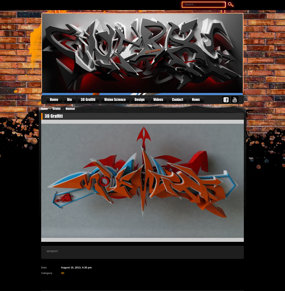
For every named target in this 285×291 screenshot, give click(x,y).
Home (44, 109)
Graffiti (57, 109)
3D (62, 273)
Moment (70, 109)
